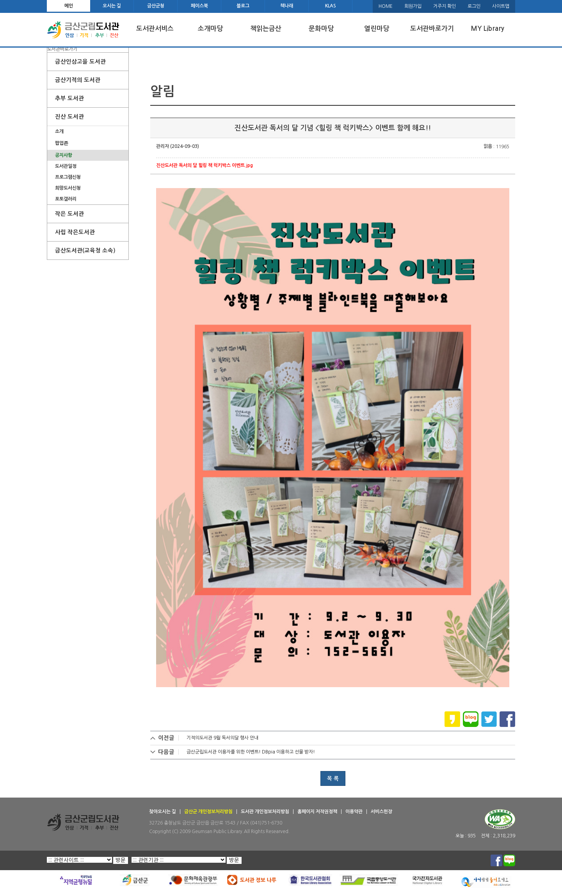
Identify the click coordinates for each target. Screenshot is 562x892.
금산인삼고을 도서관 (80, 61)
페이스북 (199, 6)
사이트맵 (500, 6)
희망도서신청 (68, 188)
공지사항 (63, 155)
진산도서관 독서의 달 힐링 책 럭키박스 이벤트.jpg (204, 165)
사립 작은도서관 (75, 232)
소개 (59, 131)
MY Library (487, 28)
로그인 (474, 6)
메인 (68, 6)
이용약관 (354, 811)
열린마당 (376, 28)
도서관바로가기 (432, 28)
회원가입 (413, 6)
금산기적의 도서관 (77, 80)
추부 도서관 (69, 98)
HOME (386, 6)
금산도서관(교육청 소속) (85, 250)
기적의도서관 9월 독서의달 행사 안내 (222, 738)
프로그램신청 (68, 177)
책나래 (286, 6)
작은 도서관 (69, 214)
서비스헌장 (381, 811)
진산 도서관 (69, 116)
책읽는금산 (265, 28)
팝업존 (61, 143)
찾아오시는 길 (162, 811)
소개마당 (210, 28)
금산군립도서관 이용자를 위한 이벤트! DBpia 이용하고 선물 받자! (251, 752)
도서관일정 (65, 166)
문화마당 (321, 28)
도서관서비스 (155, 28)
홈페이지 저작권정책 (317, 811)
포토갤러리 (65, 199)
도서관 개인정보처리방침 (265, 811)
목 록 (333, 778)
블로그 (243, 6)
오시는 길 (112, 6)
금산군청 (155, 6)
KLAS (330, 6)
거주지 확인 (444, 6)
